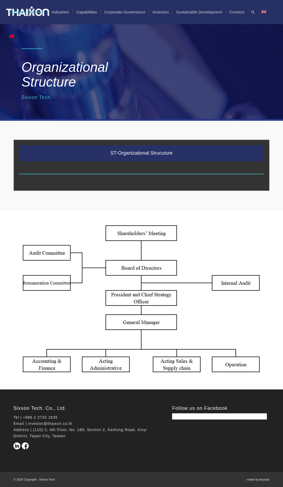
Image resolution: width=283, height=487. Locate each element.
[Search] (253, 12)
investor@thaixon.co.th (50, 423)
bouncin (264, 479)
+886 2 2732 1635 (40, 417)
